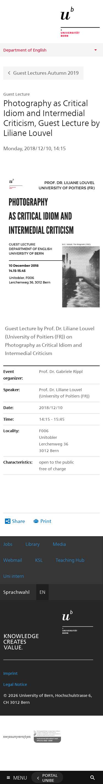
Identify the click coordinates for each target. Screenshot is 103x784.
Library (33, 544)
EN (42, 592)
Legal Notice (15, 684)
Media (59, 544)
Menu (20, 776)
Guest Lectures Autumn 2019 (46, 72)
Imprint (10, 673)
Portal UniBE (50, 777)
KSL (39, 560)
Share (18, 520)
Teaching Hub (70, 560)
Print (45, 520)
